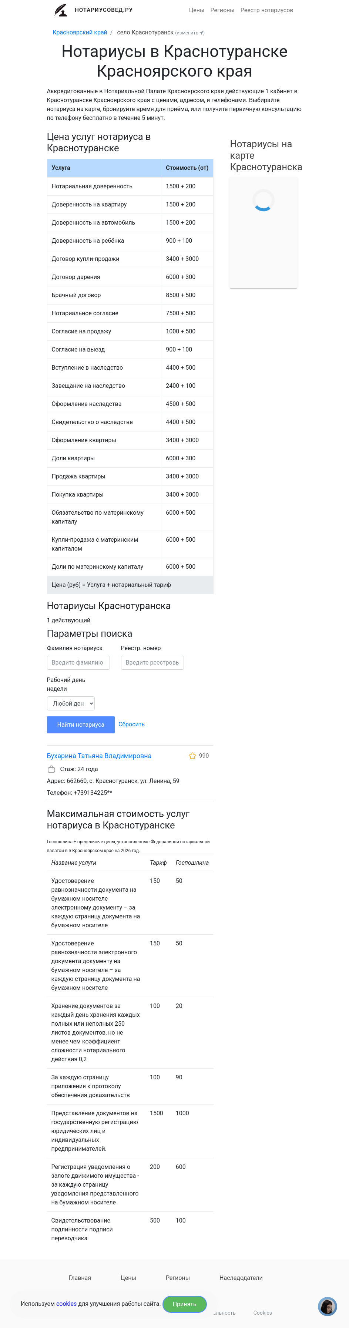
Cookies (263, 1313)
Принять (185, 1304)
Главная (79, 1277)
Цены (197, 10)
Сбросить (131, 724)
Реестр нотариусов (267, 10)
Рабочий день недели (66, 684)
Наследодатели (241, 1277)
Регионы (223, 10)
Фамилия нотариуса (75, 648)
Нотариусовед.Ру (104, 10)
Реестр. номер (141, 648)
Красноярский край (80, 32)
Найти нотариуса (80, 724)
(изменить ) (190, 33)
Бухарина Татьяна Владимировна (99, 756)
